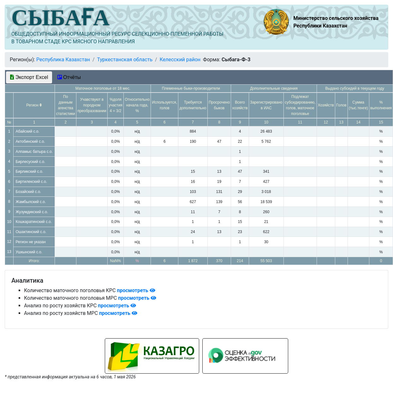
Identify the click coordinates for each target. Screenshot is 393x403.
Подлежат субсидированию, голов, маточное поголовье (300, 105)
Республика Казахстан (63, 60)
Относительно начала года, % (137, 105)
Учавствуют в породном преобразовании (91, 105)
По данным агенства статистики (65, 105)
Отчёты (69, 77)
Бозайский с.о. (28, 191)
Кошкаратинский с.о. (34, 222)
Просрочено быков (219, 105)
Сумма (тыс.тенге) (358, 105)
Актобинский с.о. (30, 141)
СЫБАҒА (60, 17)
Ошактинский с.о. (31, 232)
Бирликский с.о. (29, 171)
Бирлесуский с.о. (30, 161)
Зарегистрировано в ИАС (266, 105)
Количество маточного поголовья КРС (70, 290)
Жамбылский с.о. (31, 202)
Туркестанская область (124, 60)
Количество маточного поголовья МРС (71, 298)
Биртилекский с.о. (31, 181)
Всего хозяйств (240, 105)
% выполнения (381, 105)
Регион (34, 105)
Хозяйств (326, 105)
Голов (341, 105)
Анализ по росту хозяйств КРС (61, 306)
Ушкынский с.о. (29, 252)
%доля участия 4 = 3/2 (115, 105)
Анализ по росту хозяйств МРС (61, 313)
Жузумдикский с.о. (32, 212)
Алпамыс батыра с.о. (34, 151)
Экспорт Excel (29, 77)
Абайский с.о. (27, 131)
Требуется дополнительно (192, 105)
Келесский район (180, 60)
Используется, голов (164, 105)
